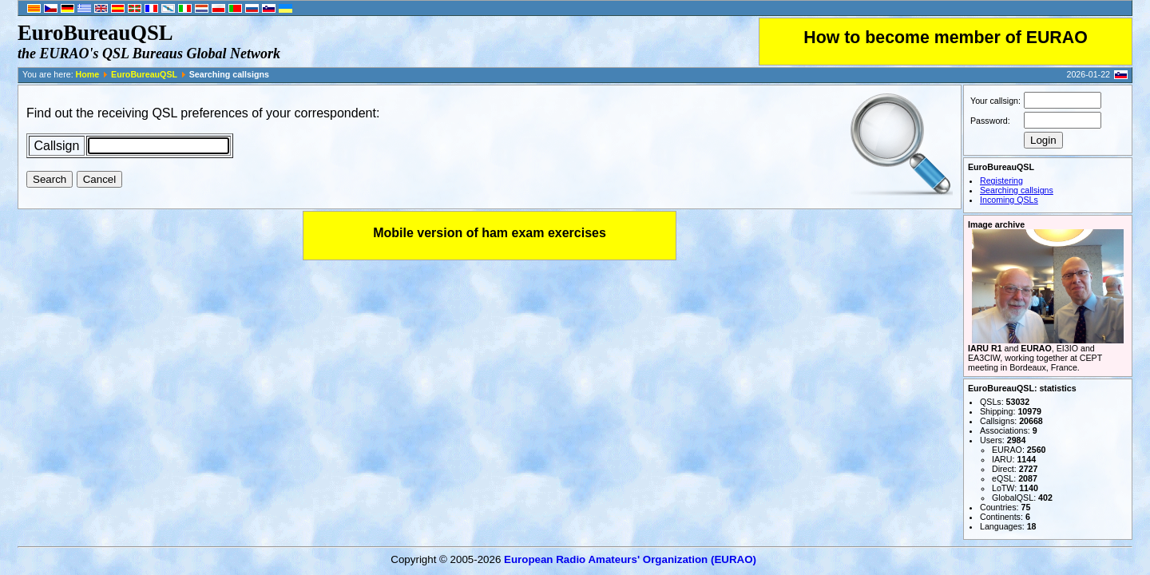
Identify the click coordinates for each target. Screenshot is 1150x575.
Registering (1001, 180)
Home (88, 74)
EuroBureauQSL (144, 74)
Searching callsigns (1016, 190)
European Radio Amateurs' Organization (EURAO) (630, 559)
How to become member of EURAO (945, 37)
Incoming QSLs (1009, 199)
